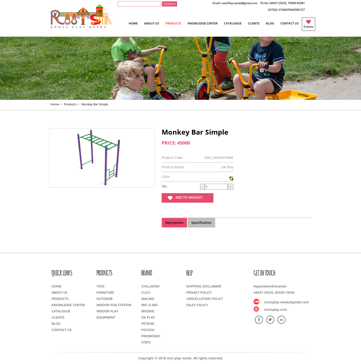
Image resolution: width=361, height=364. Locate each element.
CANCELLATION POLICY (204, 298)
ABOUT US (151, 23)
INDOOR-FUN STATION (113, 305)
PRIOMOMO (150, 336)
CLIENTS (253, 23)
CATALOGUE (233, 23)
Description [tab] (174, 222)
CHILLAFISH (150, 286)
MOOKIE (147, 311)
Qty (164, 186)
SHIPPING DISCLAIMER (203, 286)
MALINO (147, 298)
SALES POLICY (197, 305)
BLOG (270, 23)
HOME (133, 23)
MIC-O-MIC (149, 305)
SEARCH (169, 4)
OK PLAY (148, 317)
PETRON (147, 323)
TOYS (100, 286)
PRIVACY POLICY (199, 292)
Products (70, 104)
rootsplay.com (275, 309)
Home (54, 104)
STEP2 (146, 342)
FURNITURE (105, 292)
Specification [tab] (201, 222)
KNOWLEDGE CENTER (203, 23)
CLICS (145, 292)
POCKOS (147, 330)
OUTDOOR (104, 298)
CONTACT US (289, 23)
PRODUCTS (173, 23)
